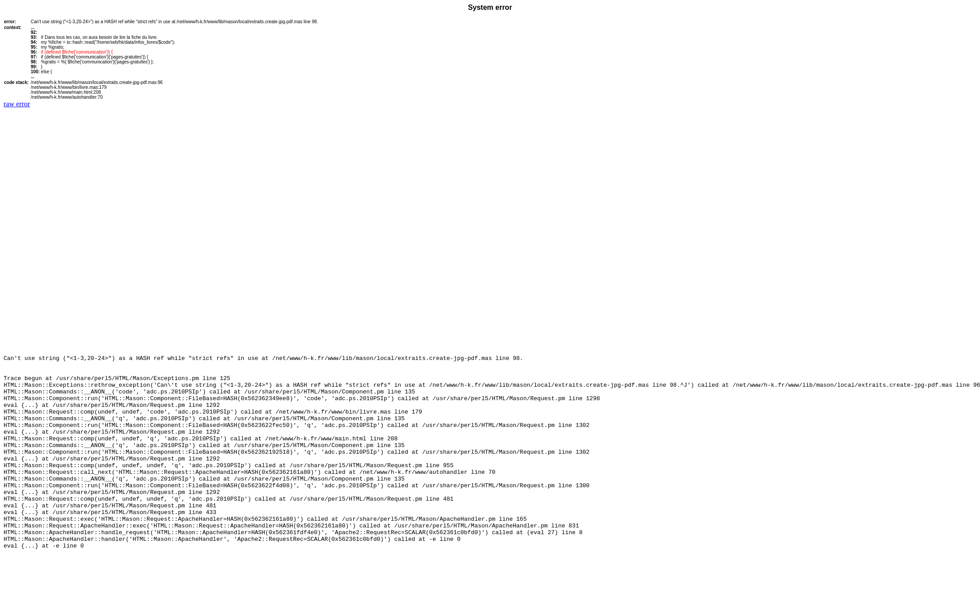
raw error (17, 104)
